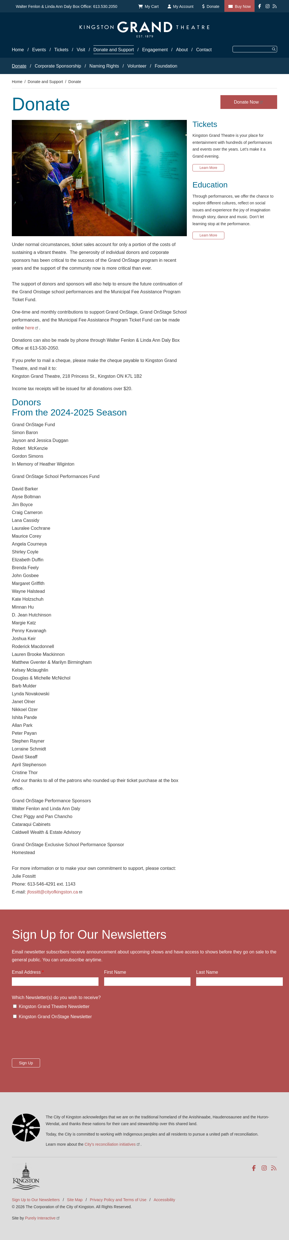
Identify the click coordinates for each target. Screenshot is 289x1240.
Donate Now (249, 102)
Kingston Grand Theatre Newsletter (54, 1006)
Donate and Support (113, 49)
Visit (81, 49)
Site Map (74, 1199)
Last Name (207, 972)
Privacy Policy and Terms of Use (118, 1199)
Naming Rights (104, 66)
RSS (274, 1168)
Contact (204, 49)
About (182, 49)
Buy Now (243, 6)
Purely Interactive (42, 1218)
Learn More (208, 168)
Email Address (26, 972)
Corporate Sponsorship (58, 66)
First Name (115, 972)
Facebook (255, 1168)
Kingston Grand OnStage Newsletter (55, 1016)
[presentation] (55, 1041)
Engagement (155, 49)
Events (39, 49)
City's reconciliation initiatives (113, 1144)
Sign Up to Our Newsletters (36, 1199)
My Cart (152, 6)
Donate (213, 6)
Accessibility (164, 1199)
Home (18, 49)
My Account (183, 6)
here (32, 327)
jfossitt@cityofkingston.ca (55, 892)
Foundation (166, 66)
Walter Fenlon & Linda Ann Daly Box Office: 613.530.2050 (66, 6)
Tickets (61, 49)
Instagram (265, 1168)
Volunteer (136, 66)
